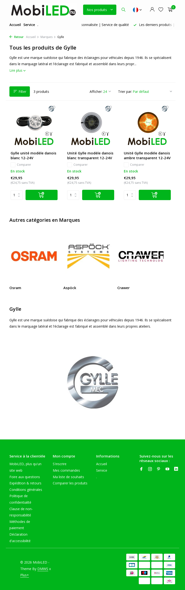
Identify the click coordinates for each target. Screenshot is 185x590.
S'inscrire (59, 464)
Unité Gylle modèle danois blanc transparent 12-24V (90, 155)
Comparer (21, 165)
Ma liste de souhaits (68, 477)
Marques (48, 37)
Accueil (15, 24)
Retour (16, 37)
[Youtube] (167, 469)
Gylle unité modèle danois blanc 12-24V (33, 155)
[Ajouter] (42, 195)
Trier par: (125, 91)
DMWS (42, 568)
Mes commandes (66, 470)
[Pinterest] (159, 469)
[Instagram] (150, 469)
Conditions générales (25, 489)
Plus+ (24, 575)
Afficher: (96, 91)
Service (29, 24)
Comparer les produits (70, 483)
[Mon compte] (152, 10)
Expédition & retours (25, 483)
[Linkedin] (176, 469)
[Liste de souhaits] (160, 10)
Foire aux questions (24, 477)
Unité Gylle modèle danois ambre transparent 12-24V (147, 155)
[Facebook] (141, 469)
